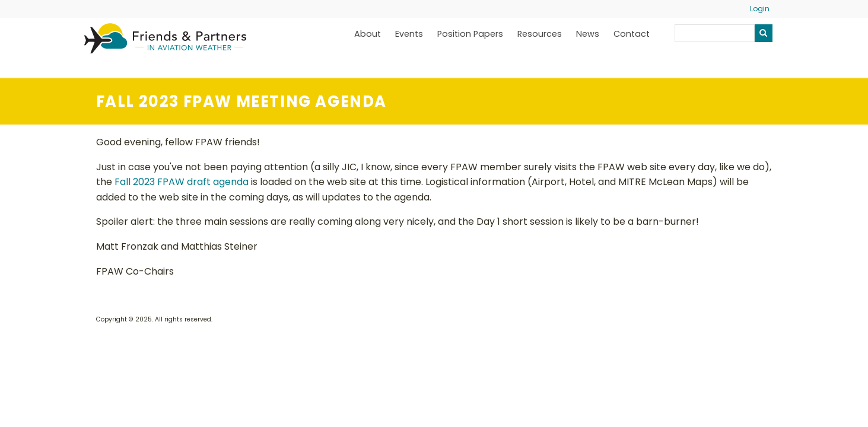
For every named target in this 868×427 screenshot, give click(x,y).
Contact (631, 34)
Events (409, 34)
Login (760, 9)
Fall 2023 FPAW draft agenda (182, 182)
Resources (539, 34)
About (367, 34)
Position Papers (470, 34)
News (587, 34)
